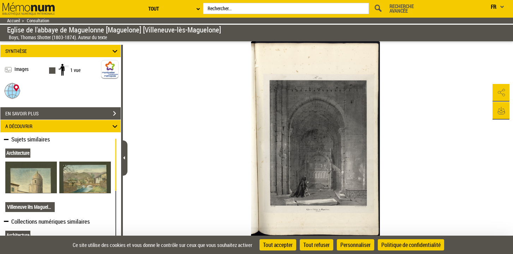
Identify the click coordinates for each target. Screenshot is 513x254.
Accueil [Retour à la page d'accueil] (13, 21)
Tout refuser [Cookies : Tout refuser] (316, 245)
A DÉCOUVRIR (62, 126)
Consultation (38, 21)
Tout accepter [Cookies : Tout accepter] (278, 245)
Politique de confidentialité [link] (411, 245)
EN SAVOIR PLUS (63, 114)
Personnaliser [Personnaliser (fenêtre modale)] (355, 245)
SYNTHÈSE (62, 51)
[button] (12, 90)
